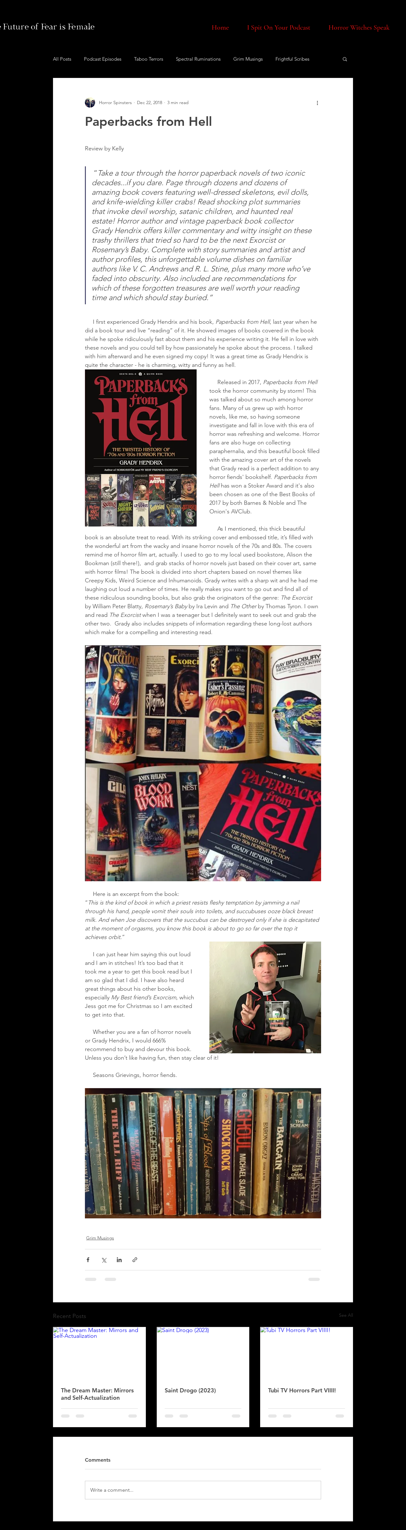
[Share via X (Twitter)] (104, 1260)
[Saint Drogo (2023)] (203, 1353)
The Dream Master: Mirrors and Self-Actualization (97, 1394)
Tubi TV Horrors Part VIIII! (302, 1390)
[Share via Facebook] (88, 1260)
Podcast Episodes (102, 59)
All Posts (62, 59)
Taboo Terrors (148, 59)
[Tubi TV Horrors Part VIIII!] (306, 1353)
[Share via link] (135, 1260)
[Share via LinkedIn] (119, 1260)
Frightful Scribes (292, 59)
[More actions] (317, 102)
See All (346, 1315)
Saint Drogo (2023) (190, 1390)
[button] (345, 58)
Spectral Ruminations (198, 59)
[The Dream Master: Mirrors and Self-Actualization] (99, 1353)
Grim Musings (248, 59)
